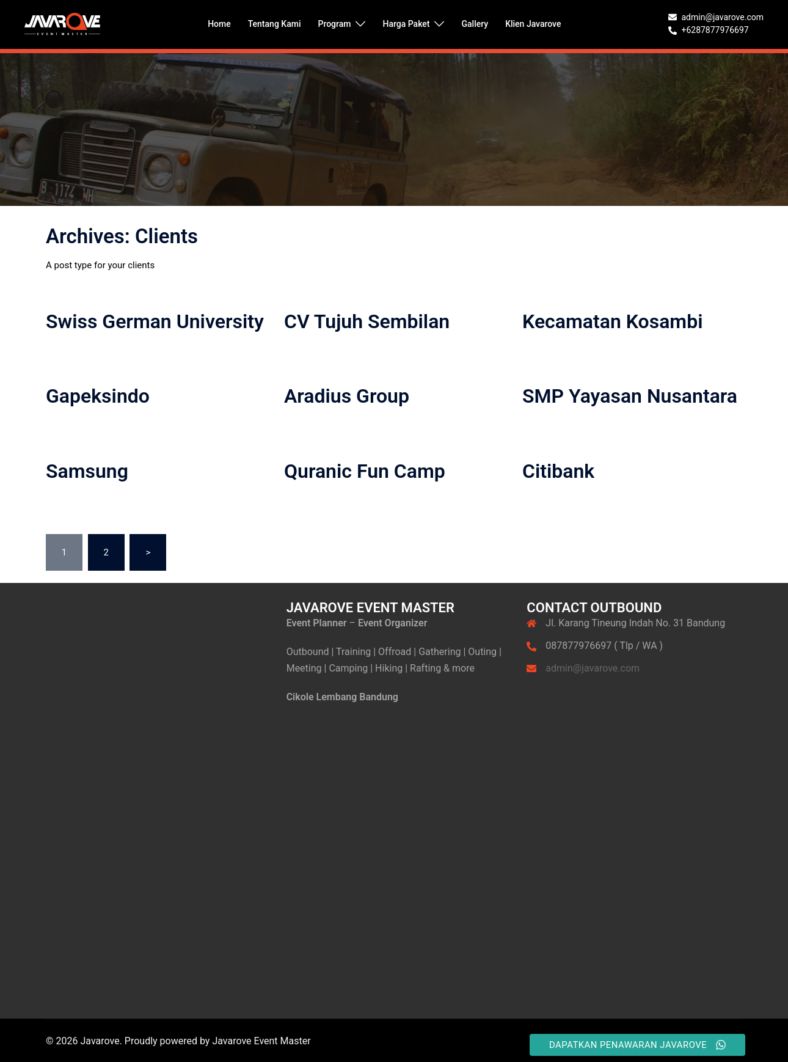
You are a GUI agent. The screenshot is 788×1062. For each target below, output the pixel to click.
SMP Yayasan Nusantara (629, 396)
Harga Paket (405, 24)
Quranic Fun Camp (364, 471)
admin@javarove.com (592, 668)
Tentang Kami (274, 24)
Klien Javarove (533, 24)
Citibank (558, 471)
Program (334, 24)
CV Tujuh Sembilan (367, 321)
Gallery (474, 24)
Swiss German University (155, 321)
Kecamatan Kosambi (612, 321)
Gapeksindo (98, 396)
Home (219, 24)
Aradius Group (346, 396)
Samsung (87, 471)
